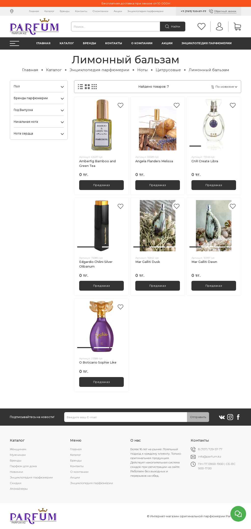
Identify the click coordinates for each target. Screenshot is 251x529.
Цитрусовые (168, 70)
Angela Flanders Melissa (154, 161)
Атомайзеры (19, 488)
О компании (100, 11)
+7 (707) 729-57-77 (193, 11)
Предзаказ (101, 185)
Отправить (198, 417)
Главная (34, 11)
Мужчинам (18, 455)
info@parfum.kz (209, 456)
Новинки (16, 472)
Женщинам (18, 449)
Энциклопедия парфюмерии (145, 11)
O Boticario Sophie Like (97, 362)
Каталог (49, 11)
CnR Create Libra (204, 161)
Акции (118, 11)
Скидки (15, 483)
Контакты (81, 11)
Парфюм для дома (23, 466)
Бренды (65, 11)
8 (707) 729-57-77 (210, 449)
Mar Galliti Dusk (147, 262)
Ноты (142, 70)
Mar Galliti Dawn (204, 262)
